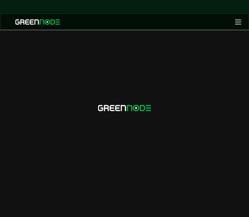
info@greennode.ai (150, 116)
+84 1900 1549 (124, 125)
